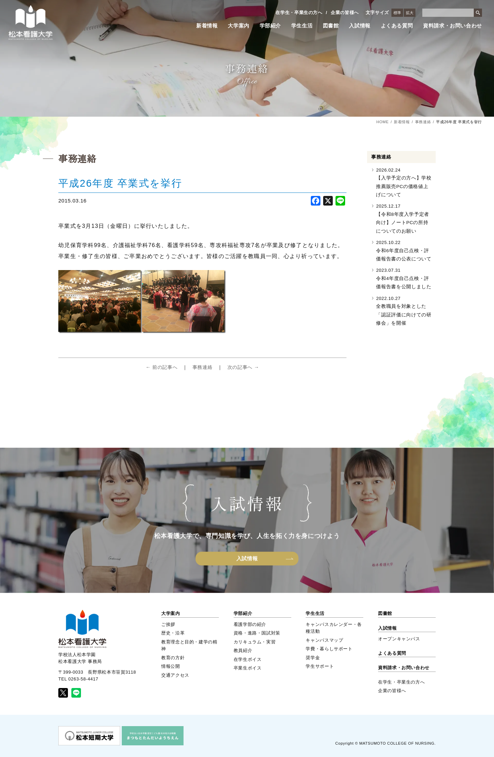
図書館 (331, 25)
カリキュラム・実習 (255, 641)
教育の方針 (173, 657)
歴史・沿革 (173, 633)
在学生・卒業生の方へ (298, 12)
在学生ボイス (248, 659)
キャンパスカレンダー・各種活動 (334, 628)
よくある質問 (397, 25)
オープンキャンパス (399, 638)
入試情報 (359, 25)
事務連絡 (423, 122)
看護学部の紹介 (250, 624)
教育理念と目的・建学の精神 (189, 645)
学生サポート (320, 666)
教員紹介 (243, 650)
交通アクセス (175, 675)
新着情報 (207, 25)
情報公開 (170, 666)
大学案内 (238, 25)
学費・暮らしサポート (329, 648)
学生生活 (302, 25)
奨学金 (313, 657)
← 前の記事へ (161, 367)
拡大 (409, 13)
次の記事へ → (243, 367)
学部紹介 (270, 25)
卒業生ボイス (248, 668)
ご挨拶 (168, 624)
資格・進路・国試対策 (257, 633)
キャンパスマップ (324, 640)
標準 (397, 13)
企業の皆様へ (345, 12)
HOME (382, 122)
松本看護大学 (30, 22)
